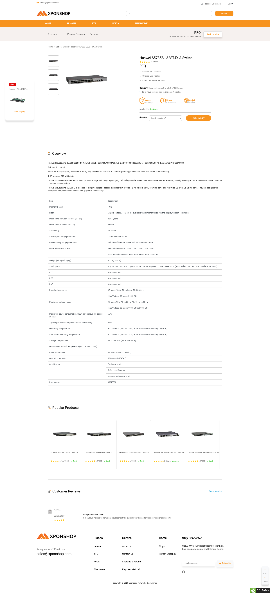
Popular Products (76, 34)
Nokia (97, 561)
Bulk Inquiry (198, 118)
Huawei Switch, (163, 88)
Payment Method (131, 569)
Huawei (97, 546)
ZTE (94, 23)
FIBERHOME (141, 23)
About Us (126, 546)
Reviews (94, 34)
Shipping (143, 117)
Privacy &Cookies (168, 554)
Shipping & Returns (131, 561)
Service (126, 538)
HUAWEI (71, 23)
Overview (52, 34)
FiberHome (99, 569)
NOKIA (115, 23)
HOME (48, 23)
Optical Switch (62, 47)
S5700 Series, (176, 88)
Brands (98, 538)
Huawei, (152, 88)
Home (50, 47)
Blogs (162, 546)
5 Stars (154, 62)
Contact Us (127, 554)
